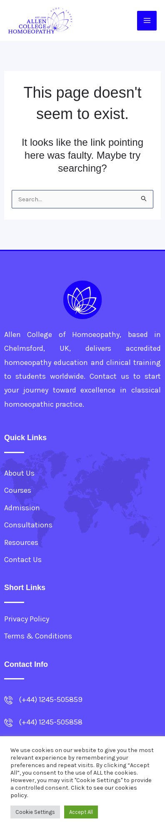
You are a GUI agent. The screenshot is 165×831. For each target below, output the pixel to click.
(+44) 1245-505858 (50, 722)
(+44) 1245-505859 (50, 699)
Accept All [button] (81, 812)
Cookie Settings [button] (35, 812)
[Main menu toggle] (147, 20)
